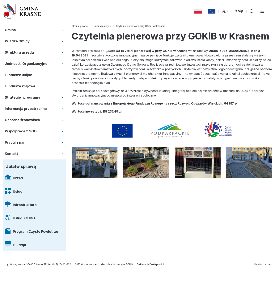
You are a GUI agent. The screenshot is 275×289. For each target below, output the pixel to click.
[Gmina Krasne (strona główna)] (22, 11)
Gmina (10, 30)
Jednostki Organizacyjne (26, 64)
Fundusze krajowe (20, 86)
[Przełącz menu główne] (262, 11)
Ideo (269, 264)
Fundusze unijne (18, 75)
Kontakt (11, 154)
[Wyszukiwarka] (251, 11)
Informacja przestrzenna (26, 109)
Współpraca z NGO (21, 131)
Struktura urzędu (19, 52)
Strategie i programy (22, 97)
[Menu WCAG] (225, 11)
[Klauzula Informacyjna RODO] (117, 264)
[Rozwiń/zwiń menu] (62, 29)
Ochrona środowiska (22, 120)
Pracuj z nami (16, 142)
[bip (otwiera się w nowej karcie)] (239, 11)
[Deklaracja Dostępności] (150, 264)
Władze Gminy (17, 41)
